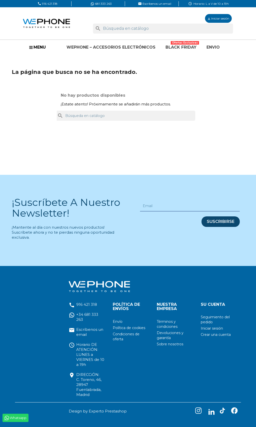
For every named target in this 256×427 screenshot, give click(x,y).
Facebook (235, 412)
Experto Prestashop (108, 411)
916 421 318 (48, 3)
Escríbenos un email (154, 3)
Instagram (199, 412)
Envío (117, 321)
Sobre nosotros (170, 344)
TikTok (223, 412)
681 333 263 (101, 4)
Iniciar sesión (212, 328)
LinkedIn (211, 412)
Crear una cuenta (216, 334)
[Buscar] (163, 29)
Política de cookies (129, 328)
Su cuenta (213, 304)
